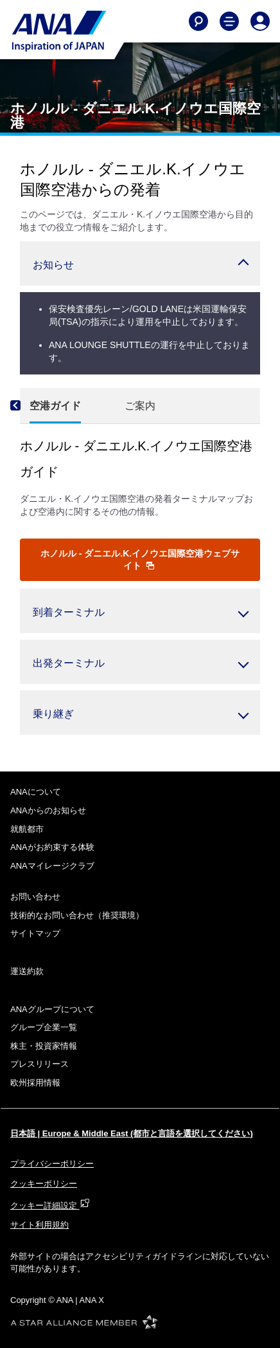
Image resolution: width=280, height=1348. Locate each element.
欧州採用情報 (35, 1082)
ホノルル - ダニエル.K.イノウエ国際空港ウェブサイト (140, 559)
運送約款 (27, 971)
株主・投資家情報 (43, 1046)
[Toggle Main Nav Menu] (229, 21)
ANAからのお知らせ (48, 810)
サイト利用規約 (39, 1225)
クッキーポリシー (43, 1183)
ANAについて (35, 792)
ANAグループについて (52, 1009)
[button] (140, 263)
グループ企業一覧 (43, 1027)
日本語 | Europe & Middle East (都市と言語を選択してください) (131, 1133)
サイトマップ (35, 933)
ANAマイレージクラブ (52, 866)
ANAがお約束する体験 (52, 847)
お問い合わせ (35, 896)
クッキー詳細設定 (50, 1205)
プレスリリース (39, 1064)
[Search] (198, 21)
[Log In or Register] (260, 21)
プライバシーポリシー (52, 1163)
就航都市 (27, 829)
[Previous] (26, 406)
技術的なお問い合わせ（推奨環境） (77, 915)
